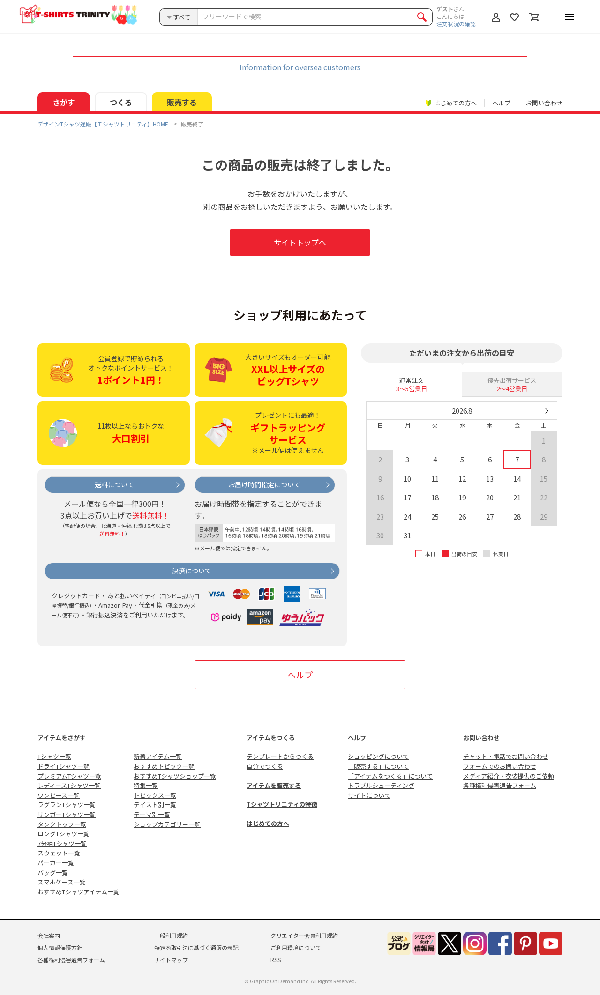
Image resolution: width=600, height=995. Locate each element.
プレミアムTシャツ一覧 (69, 776)
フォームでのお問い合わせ (499, 766)
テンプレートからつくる (280, 756)
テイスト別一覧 (155, 804)
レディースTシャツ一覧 (69, 785)
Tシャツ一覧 (54, 756)
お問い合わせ (544, 102)
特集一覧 (146, 785)
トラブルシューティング (381, 785)
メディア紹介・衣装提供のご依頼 (508, 776)
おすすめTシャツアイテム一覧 (79, 891)
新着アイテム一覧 (158, 756)
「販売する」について (378, 766)
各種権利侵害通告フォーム (499, 785)
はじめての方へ (268, 823)
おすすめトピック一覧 (164, 766)
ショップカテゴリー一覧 (167, 824)
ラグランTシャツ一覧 (67, 804)
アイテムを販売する (274, 785)
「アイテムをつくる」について (390, 776)
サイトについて (369, 795)
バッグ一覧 (53, 872)
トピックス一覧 (155, 795)
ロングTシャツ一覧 (64, 833)
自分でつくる (265, 766)
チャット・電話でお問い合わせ (505, 756)
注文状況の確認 (456, 24)
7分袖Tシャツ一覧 (62, 843)
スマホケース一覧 (62, 881)
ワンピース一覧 (59, 795)
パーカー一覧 (56, 862)
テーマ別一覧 (152, 814)
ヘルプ (501, 102)
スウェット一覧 (59, 852)
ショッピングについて (378, 756)
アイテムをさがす (62, 737)
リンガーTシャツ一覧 (67, 814)
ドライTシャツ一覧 (64, 766)
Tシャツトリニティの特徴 (282, 804)
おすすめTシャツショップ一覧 (175, 776)
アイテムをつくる (271, 737)
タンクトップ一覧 (62, 824)
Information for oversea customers (300, 67)
